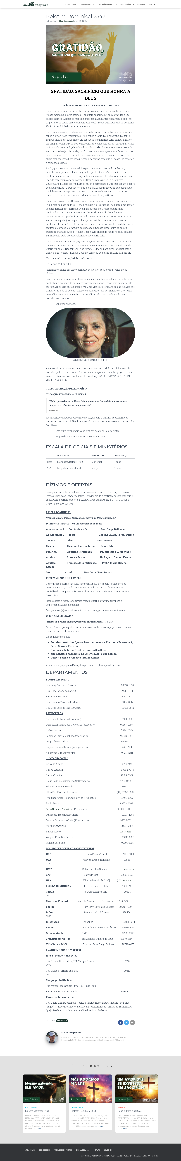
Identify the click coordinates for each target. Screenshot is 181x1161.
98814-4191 (128, 880)
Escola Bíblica (127, 4)
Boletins (152, 4)
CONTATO (141, 4)
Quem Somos (71, 4)
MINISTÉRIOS (87, 4)
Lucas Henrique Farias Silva (62, 808)
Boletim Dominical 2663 (130, 1110)
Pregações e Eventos (107, 4)
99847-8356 (126, 831)
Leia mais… (37, 1128)
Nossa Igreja (62, 1021)
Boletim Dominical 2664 (83, 1110)
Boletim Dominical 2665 (37, 1110)
